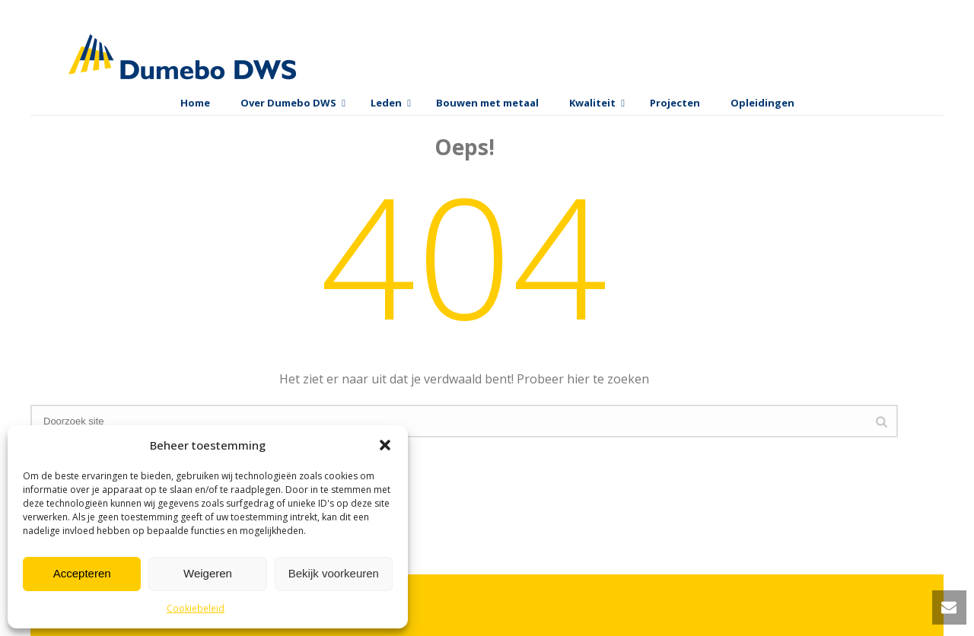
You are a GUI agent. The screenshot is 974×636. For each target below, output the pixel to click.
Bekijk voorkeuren (333, 573)
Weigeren (207, 573)
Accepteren (82, 573)
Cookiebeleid (195, 608)
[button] (385, 445)
